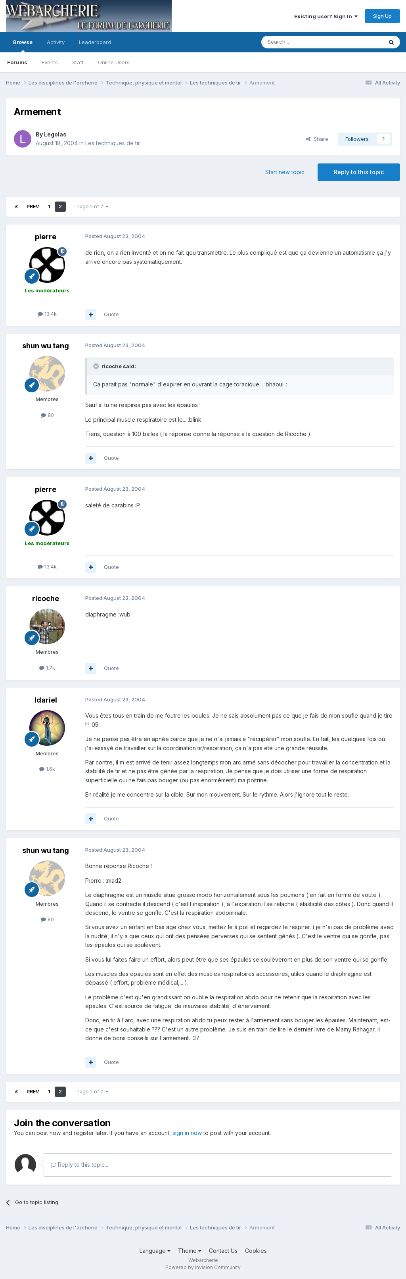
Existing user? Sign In (326, 16)
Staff (78, 62)
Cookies (256, 1250)
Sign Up (382, 16)
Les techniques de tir (112, 143)
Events (50, 62)
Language (155, 1250)
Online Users (114, 62)
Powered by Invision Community (203, 1267)
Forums (17, 62)
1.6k (47, 769)
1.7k (47, 667)
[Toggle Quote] (96, 366)
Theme (189, 1250)
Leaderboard (95, 42)
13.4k (47, 314)
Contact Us (223, 1250)
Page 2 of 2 (92, 206)
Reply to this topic (359, 172)
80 (47, 415)
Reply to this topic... (79, 1164)
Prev (33, 206)
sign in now (187, 1132)
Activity (56, 42)
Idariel (45, 700)
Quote (111, 314)
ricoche (45, 598)
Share (317, 139)
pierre (45, 236)
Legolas (55, 134)
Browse (23, 45)
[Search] (301, 42)
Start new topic (284, 172)
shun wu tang (45, 346)
